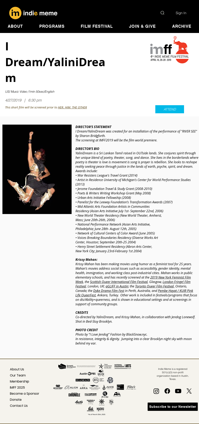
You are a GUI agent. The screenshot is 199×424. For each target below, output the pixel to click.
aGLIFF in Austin (117, 286)
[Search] (162, 12)
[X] (189, 391)
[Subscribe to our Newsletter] (173, 407)
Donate (16, 399)
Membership (19, 381)
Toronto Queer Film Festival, (155, 286)
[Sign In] (181, 13)
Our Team (18, 375)
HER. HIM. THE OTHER (72, 107)
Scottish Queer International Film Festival (119, 282)
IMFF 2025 (17, 387)
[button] (15, 26)
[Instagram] (156, 391)
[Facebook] (167, 391)
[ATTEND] (169, 109)
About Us (17, 369)
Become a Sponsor (21, 393)
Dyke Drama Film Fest (108, 290)
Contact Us (19, 405)
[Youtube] (178, 391)
